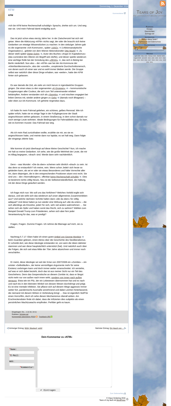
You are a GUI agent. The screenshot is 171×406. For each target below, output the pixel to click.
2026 (149, 58)
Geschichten (149, 31)
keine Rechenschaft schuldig (64, 177)
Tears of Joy (149, 12)
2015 (157, 60)
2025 (153, 58)
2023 (160, 58)
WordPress (121, 400)
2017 (149, 60)
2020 (138, 60)
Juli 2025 (144, 58)
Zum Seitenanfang (117, 393)
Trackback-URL (44, 317)
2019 (142, 60)
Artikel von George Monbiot (67, 237)
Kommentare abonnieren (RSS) (23, 317)
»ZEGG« (53, 60)
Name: (13, 349)
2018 (145, 60)
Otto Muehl (70, 51)
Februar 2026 (152, 56)
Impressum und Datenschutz (149, 42)
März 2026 (144, 56)
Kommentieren (118, 13)
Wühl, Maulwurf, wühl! (33, 328)
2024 (156, 58)
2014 (160, 60)
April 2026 (137, 56)
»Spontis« (53, 94)
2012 (147, 62)
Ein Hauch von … (117, 328)
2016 (153, 60)
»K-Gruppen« (58, 88)
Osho (54, 97)
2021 (134, 60)
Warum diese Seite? (150, 39)
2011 (151, 62)
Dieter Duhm (33, 54)
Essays (149, 29)
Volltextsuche (149, 45)
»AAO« (54, 48)
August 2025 (137, 58)
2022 (164, 58)
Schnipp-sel (23, 314)
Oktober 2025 (161, 56)
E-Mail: (14, 355)
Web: (11, 361)
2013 (164, 60)
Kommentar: (27, 367)
